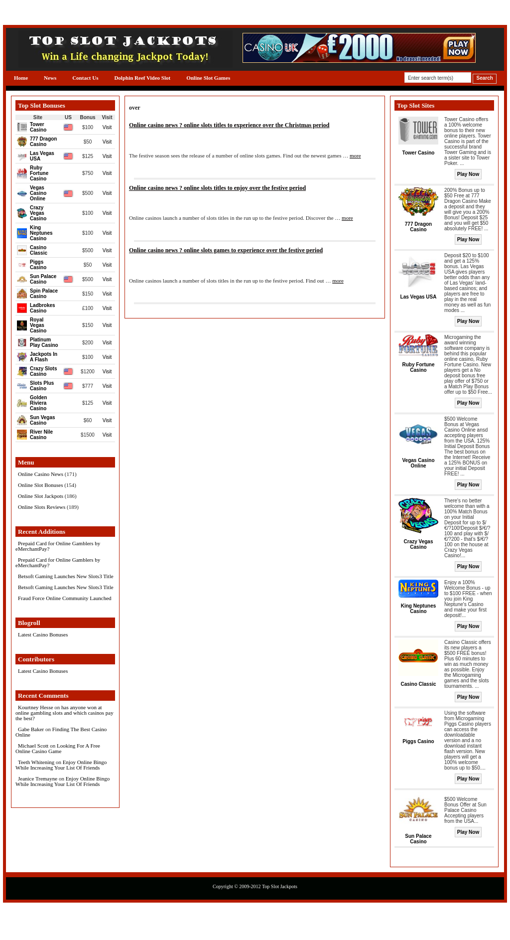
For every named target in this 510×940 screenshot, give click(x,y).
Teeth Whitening (36, 762)
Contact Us (85, 78)
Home (21, 78)
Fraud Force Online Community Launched (65, 598)
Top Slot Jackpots (279, 886)
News (50, 78)
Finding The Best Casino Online (61, 732)
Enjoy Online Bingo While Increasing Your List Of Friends (61, 765)
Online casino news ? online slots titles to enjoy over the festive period (217, 187)
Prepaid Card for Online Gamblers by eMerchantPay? (57, 546)
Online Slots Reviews (41, 507)
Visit (107, 127)
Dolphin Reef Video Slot (142, 78)
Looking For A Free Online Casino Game (57, 748)
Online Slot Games (208, 78)
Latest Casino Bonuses (43, 634)
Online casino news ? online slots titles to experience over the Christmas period (229, 125)
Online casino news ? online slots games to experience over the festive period (226, 250)
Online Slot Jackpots (40, 496)
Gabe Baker (31, 729)
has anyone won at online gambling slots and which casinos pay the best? (64, 712)
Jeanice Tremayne (37, 779)
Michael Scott (33, 746)
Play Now (468, 174)
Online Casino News (40, 474)
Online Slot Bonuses (40, 485)
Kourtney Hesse (35, 707)
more (355, 155)
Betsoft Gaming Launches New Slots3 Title (66, 576)
